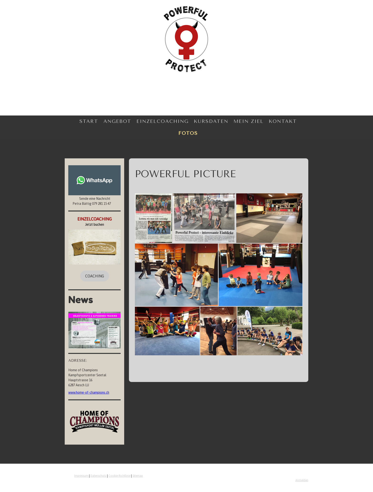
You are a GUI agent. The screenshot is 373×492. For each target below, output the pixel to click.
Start (88, 121)
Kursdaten (211, 121)
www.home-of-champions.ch (88, 392)
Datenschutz (98, 475)
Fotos (188, 133)
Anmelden (301, 480)
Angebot (117, 121)
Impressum (81, 475)
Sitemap (138, 475)
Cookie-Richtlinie (119, 475)
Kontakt (283, 121)
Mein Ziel (249, 121)
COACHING (94, 276)
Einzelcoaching (163, 121)
